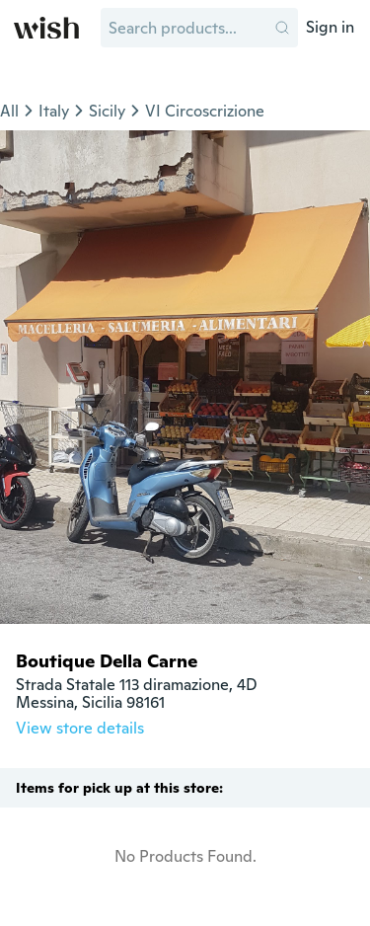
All (9, 111)
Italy (53, 111)
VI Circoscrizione (204, 111)
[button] (282, 27)
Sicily (107, 111)
